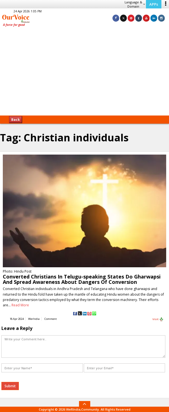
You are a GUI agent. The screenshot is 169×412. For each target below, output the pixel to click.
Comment (50, 319)
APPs (153, 4)
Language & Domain (135, 4)
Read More (20, 305)
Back (15, 119)
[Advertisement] (84, 73)
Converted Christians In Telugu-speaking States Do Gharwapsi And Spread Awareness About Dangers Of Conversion (82, 279)
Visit (158, 319)
